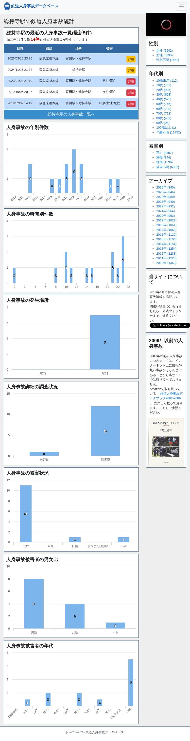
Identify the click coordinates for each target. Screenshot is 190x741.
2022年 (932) (165, 206)
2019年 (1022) (166, 220)
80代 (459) (163, 118)
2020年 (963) (165, 216)
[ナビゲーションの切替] (181, 6)
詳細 (131, 59)
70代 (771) (163, 113)
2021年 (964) (165, 211)
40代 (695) (163, 99)
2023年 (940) (165, 201)
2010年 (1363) (166, 263)
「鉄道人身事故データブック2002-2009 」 (166, 398)
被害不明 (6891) (167, 167)
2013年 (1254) (166, 248)
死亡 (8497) (164, 153)
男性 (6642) (164, 50)
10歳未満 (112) (167, 80)
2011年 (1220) (166, 258)
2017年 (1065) (166, 230)
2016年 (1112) (166, 234)
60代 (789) (163, 109)
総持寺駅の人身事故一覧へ (71, 114)
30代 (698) (163, 94)
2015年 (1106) (166, 239)
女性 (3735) (164, 55)
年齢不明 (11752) (168, 132)
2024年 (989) (165, 197)
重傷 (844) (163, 157)
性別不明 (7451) (167, 60)
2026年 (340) (165, 187)
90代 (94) (163, 123)
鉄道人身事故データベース (30, 6)
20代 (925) (163, 90)
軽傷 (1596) (164, 162)
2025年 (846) (165, 192)
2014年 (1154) (166, 244)
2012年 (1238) (166, 253)
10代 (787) (163, 85)
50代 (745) (163, 104)
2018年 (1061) (166, 225)
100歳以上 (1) (166, 127)
